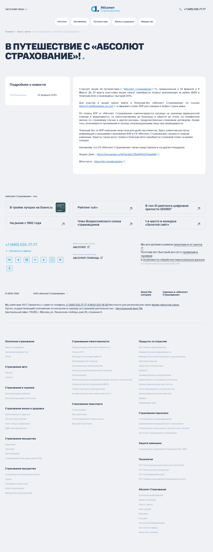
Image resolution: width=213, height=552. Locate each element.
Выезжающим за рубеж (17, 393)
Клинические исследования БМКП (90, 384)
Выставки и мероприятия (152, 346)
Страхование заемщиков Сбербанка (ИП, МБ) (163, 448)
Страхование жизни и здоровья (24, 408)
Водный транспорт (82, 423)
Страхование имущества (20, 438)
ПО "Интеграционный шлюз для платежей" (161, 464)
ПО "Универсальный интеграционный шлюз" (162, 478)
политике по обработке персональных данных (173, 259)
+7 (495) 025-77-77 (21, 244)
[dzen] (35, 259)
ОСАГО (9, 377)
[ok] (9, 268)
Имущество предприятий (18, 492)
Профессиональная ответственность (91, 393)
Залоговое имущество (16, 351)
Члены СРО (78, 351)
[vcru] (52, 259)
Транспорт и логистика (151, 365)
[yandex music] (43, 259)
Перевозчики (79, 374)
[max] (26, 259)
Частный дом (12, 453)
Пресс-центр (146, 504)
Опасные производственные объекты (92, 370)
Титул (8, 356)
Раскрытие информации (152, 522)
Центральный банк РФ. (129, 308)
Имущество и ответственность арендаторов (162, 356)
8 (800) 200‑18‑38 (97, 304)
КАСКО (9, 372)
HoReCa (143, 370)
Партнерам (145, 508)
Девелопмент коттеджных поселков (158, 379)
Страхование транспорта (87, 403)
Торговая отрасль (148, 360)
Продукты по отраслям (153, 341)
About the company (146, 293)
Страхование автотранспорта (88, 418)
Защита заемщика (150, 442)
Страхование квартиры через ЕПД (23, 458)
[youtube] (60, 259)
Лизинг (142, 397)
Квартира (10, 444)
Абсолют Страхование (152, 489)
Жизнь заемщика (14, 346)
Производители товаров (85, 360)
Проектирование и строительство (157, 388)
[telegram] (18, 259)
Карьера (143, 513)
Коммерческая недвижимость (155, 351)
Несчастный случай (15, 418)
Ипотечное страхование (19, 341)
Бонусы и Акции (147, 499)
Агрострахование (14, 487)
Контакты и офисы (18, 250)
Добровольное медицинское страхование (161, 423)
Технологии (146, 458)
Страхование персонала (153, 412)
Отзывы (143, 518)
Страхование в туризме (19, 387)
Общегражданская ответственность (91, 346)
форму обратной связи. (165, 304)
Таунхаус (10, 448)
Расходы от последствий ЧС (87, 356)
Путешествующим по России (20, 397)
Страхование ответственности (90, 341)
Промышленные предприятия (155, 374)
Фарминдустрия (147, 402)
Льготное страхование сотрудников (158, 432)
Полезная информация (151, 494)
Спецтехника (79, 409)
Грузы (8, 478)
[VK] (9, 259)
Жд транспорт (79, 414)
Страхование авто (16, 366)
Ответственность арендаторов (88, 388)
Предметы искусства (16, 483)
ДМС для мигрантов (15, 427)
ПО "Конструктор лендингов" (154, 469)
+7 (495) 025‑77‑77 (76, 304)
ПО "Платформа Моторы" (152, 474)
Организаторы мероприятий (87, 365)
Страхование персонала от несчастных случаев (164, 427)
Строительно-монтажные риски (22, 474)
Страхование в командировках (155, 418)
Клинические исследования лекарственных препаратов (102, 379)
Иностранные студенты (17, 414)
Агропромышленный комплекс (155, 393)
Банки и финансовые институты (156, 384)
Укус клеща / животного (17, 423)
